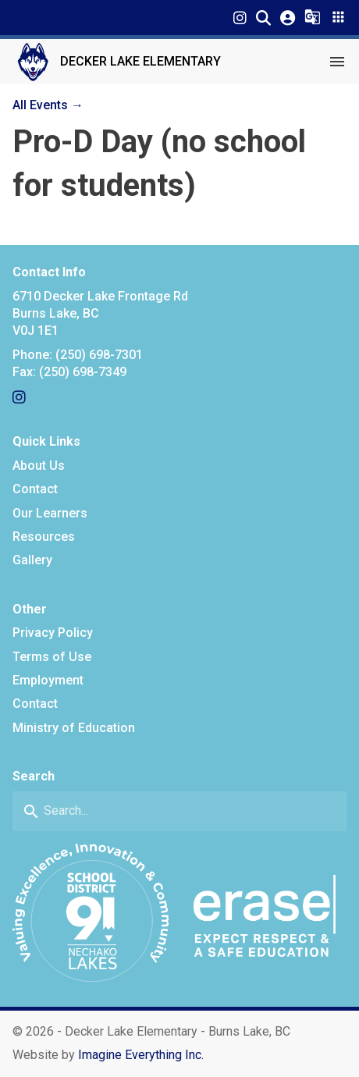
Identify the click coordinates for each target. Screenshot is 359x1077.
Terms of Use (51, 656)
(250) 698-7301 (99, 354)
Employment (48, 680)
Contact (35, 489)
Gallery (32, 560)
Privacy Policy (52, 632)
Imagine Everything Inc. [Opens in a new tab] (141, 1054)
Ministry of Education (73, 727)
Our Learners (49, 513)
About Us (38, 465)
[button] (263, 17)
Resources (43, 536)
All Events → (48, 105)
